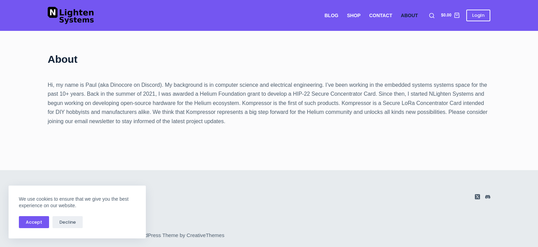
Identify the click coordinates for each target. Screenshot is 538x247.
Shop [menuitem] (354, 15)
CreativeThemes (205, 235)
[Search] (431, 15)
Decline (67, 222)
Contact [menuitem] (380, 15)
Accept (34, 222)
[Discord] (487, 196)
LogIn (478, 15)
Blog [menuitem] (331, 15)
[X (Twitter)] (477, 196)
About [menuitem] (409, 15)
